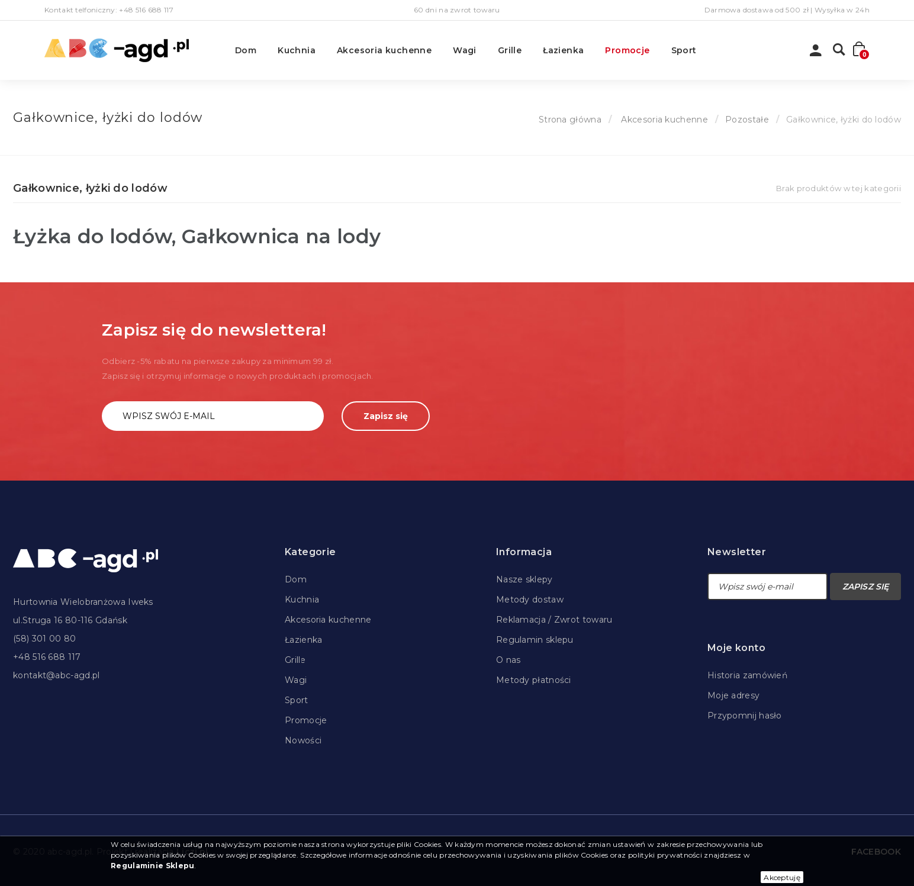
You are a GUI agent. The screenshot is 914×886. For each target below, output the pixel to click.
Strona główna (570, 119)
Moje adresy (733, 695)
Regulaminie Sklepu (152, 865)
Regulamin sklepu (535, 639)
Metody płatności (533, 680)
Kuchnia (297, 50)
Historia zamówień (747, 675)
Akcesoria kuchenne (384, 50)
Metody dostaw (530, 599)
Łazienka (563, 50)
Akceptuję (782, 877)
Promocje (627, 50)
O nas (508, 660)
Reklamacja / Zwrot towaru (554, 619)
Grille (510, 50)
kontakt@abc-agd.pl (56, 675)
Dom (245, 50)
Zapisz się (385, 416)
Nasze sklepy (524, 579)
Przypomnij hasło (744, 715)
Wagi (465, 50)
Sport (684, 50)
